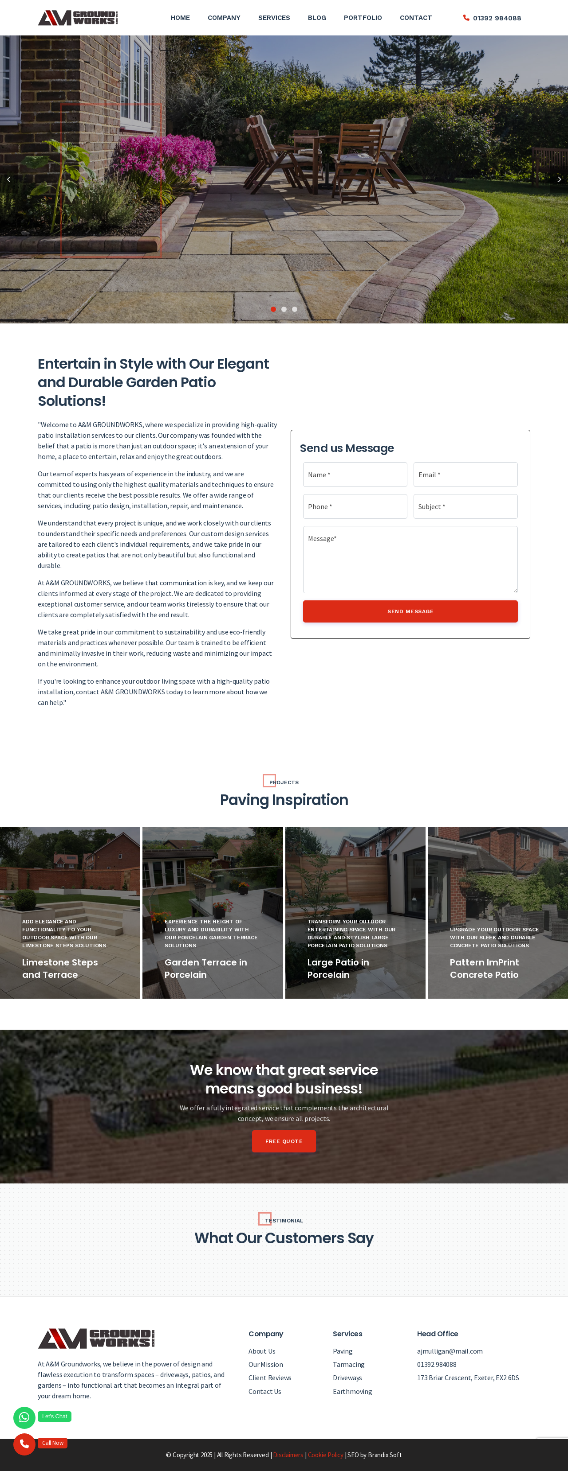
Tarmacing (349, 1364)
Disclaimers (288, 1455)
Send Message (410, 611)
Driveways (347, 1377)
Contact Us (264, 1391)
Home (180, 18)
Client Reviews (270, 1377)
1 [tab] (273, 309)
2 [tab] (284, 309)
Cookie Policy (325, 1455)
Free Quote (284, 1141)
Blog (317, 18)
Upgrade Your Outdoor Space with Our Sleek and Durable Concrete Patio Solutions (494, 937)
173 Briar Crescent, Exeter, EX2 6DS (468, 1377)
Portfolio (363, 18)
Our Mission (265, 1364)
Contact (416, 18)
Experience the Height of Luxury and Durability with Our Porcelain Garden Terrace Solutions (211, 933)
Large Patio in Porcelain (338, 968)
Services (274, 18)
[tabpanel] (284, 179)
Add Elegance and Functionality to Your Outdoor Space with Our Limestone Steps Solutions (64, 933)
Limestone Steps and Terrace (60, 968)
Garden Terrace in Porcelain (206, 968)
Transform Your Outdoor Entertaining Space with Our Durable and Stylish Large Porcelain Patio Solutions (352, 933)
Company (224, 18)
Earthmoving (352, 1391)
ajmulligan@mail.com (450, 1350)
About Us (261, 1350)
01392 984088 (497, 18)
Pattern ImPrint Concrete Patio (484, 968)
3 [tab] (294, 309)
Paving (343, 1350)
